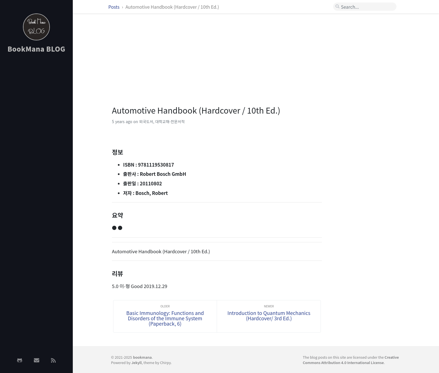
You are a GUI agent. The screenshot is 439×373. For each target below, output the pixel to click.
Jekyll (136, 362)
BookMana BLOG (37, 49)
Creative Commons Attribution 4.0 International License (351, 359)
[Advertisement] (36, 147)
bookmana (142, 357)
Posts (114, 6)
